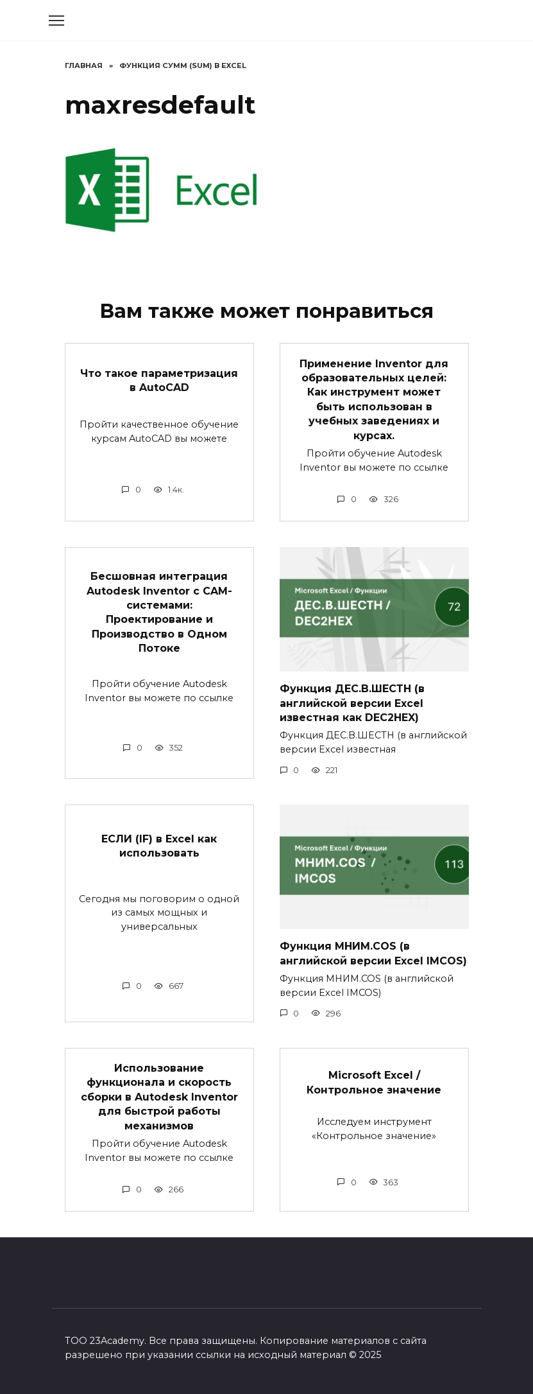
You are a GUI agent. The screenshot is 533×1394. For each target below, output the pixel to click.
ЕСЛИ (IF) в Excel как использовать (159, 846)
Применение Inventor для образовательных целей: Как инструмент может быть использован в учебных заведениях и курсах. (374, 399)
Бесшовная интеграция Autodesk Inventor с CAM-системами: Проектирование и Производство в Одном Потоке (159, 612)
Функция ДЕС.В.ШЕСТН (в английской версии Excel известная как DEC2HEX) (352, 703)
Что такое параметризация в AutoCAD (159, 380)
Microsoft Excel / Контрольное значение (374, 1082)
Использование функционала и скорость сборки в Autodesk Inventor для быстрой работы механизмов (159, 1097)
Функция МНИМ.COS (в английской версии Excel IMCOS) (373, 953)
